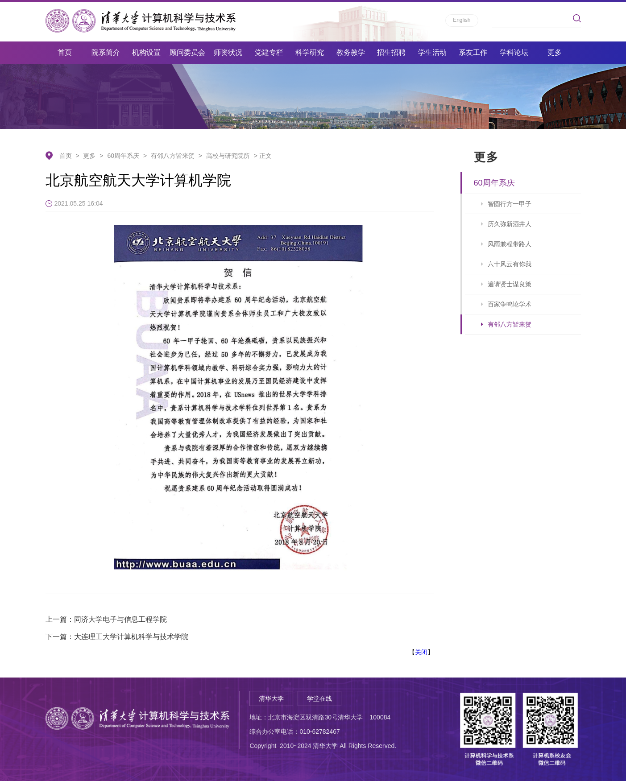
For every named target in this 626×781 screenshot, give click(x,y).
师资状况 (228, 52)
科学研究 (309, 52)
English (461, 20)
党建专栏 (269, 52)
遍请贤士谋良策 (509, 284)
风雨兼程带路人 (509, 244)
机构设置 (146, 52)
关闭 (421, 652)
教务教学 (350, 52)
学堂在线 (319, 698)
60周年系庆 (123, 155)
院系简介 (105, 52)
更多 (554, 52)
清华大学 (271, 698)
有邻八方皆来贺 (173, 155)
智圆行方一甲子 (509, 204)
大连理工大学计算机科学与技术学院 (131, 637)
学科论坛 (514, 52)
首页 (65, 52)
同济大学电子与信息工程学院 (120, 619)
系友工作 (473, 52)
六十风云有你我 (509, 264)
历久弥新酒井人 (509, 224)
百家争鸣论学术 (509, 304)
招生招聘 (391, 52)
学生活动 (432, 52)
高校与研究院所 (228, 155)
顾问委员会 (187, 52)
